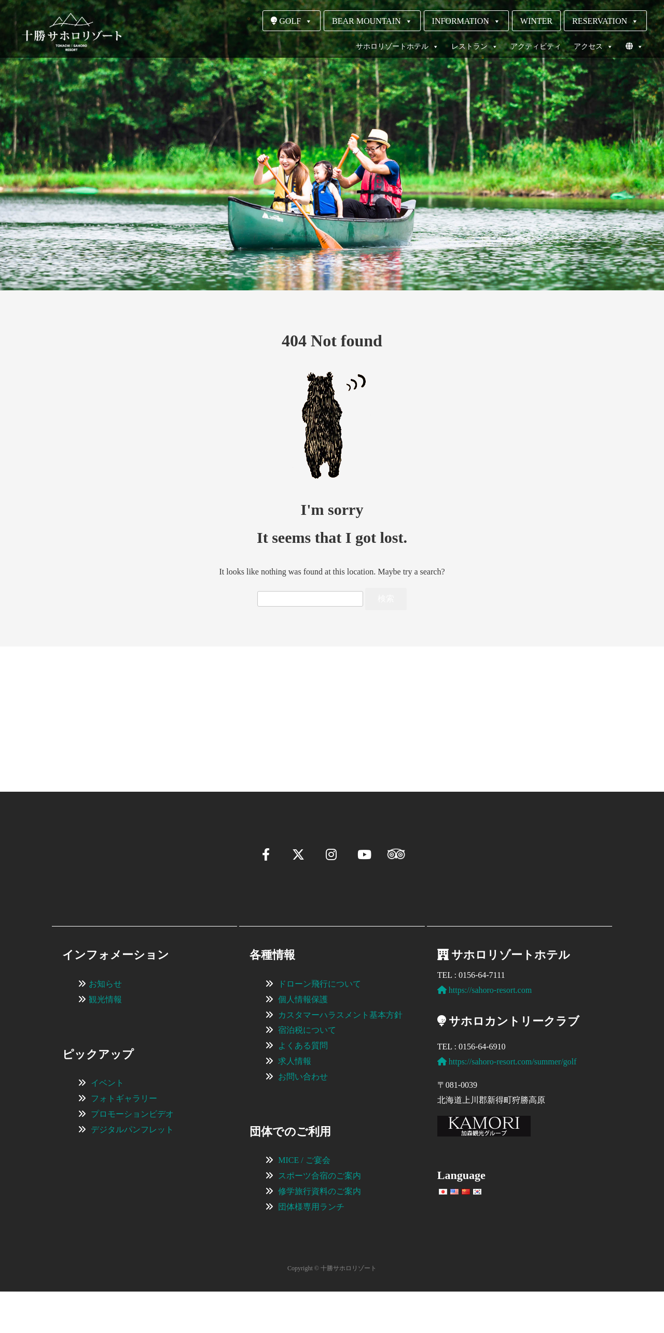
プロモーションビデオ (132, 1155)
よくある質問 (303, 1087)
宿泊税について (307, 1071)
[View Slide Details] (119, 703)
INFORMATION (466, 21)
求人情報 (294, 1102)
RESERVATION (605, 21)
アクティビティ (535, 46)
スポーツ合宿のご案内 (319, 1217)
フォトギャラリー (124, 1139)
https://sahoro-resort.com (484, 1031)
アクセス (593, 46)
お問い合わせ (303, 1118)
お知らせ (105, 1025)
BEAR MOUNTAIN (372, 21)
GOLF (291, 21)
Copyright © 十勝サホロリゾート (332, 1309)
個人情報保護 (303, 1040)
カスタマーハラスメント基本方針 (340, 1056)
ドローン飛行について (319, 1025)
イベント (107, 1124)
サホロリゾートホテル (397, 46)
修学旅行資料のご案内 (319, 1232)
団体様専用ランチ (311, 1248)
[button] (55, 749)
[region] (332, 703)
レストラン (474, 46)
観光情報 (105, 1040)
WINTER (536, 21)
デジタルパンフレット (132, 1171)
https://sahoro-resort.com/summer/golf (507, 1103)
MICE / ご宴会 (304, 1201)
